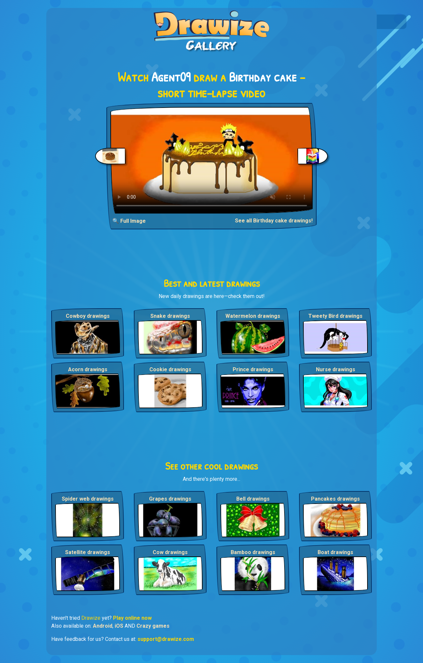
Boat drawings (335, 552)
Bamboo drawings (253, 552)
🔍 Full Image (129, 221)
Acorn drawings (87, 369)
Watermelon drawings (252, 316)
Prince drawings (253, 369)
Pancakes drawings (335, 499)
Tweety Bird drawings (335, 316)
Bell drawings (253, 499)
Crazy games (153, 626)
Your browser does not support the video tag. (211, 160)
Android (102, 626)
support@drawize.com (165, 639)
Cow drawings (170, 552)
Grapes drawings (170, 499)
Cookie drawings (170, 369)
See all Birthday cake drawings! (274, 220)
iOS (119, 626)
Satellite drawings (87, 552)
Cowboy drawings (88, 316)
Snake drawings (170, 316)
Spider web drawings (88, 499)
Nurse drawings (335, 369)
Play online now (132, 618)
